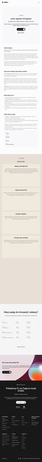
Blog (13, 418)
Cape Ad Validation (6, 439)
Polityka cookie (15, 440)
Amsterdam (24, 437)
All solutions (4, 429)
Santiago (23, 443)
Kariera (23, 420)
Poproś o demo (25, 422)
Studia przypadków (15, 420)
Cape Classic (4, 441)
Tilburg (23, 439)
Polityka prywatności (16, 442)
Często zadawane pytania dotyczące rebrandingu (35, 423)
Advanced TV (4, 423)
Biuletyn (13, 422)
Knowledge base (15, 424)
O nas (23, 418)
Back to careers (21, 32)
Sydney (23, 445)
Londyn (23, 435)
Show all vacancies (21, 346)
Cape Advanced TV (6, 435)
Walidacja (4, 425)
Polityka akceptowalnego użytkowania (15, 437)
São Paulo (24, 447)
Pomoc (33, 420)
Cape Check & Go (5, 437)
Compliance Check (6, 427)
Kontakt (23, 424)
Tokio (23, 441)
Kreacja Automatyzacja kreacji (5, 420)
